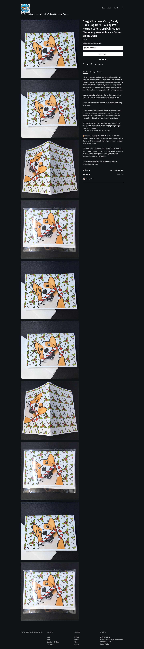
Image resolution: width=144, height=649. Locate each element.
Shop (103, 8)
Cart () (116, 8)
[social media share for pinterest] (91, 64)
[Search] (122, 8)
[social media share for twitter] (88, 64)
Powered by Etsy (104, 644)
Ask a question (98, 64)
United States (94, 43)
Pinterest (76, 639)
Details (85, 72)
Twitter (76, 642)
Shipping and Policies (53, 642)
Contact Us (50, 644)
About (109, 8)
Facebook (76, 644)
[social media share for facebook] (84, 64)
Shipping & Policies (96, 72)
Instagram (76, 637)
